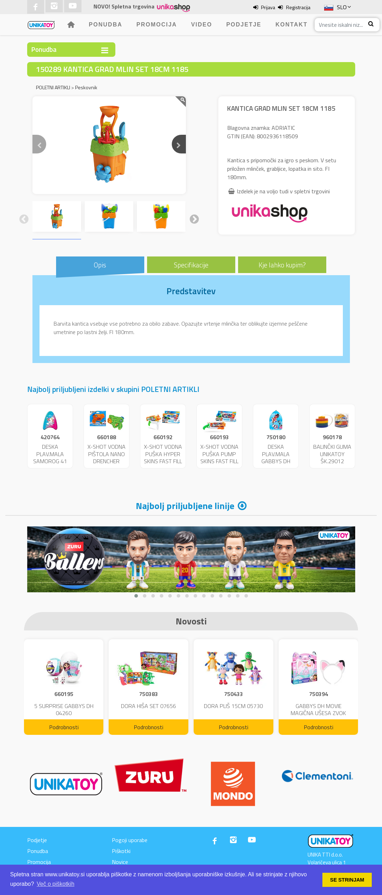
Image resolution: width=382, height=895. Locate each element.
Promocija (157, 25)
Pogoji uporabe (129, 840)
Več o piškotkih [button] (55, 884)
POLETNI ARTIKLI (53, 87)
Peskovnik (86, 87)
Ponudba (105, 25)
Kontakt (291, 25)
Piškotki (121, 851)
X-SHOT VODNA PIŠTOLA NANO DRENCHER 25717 (106, 457)
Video (201, 25)
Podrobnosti (64, 727)
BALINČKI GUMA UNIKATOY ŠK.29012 (332, 454)
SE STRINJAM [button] (347, 880)
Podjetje (243, 25)
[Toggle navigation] (105, 50)
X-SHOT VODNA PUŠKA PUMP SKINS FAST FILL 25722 (219, 457)
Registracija (298, 7)
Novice (120, 862)
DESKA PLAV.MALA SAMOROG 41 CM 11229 (50, 457)
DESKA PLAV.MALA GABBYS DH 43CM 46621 (275, 457)
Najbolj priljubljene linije (185, 506)
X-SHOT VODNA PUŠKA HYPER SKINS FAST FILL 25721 (163, 457)
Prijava (268, 7)
